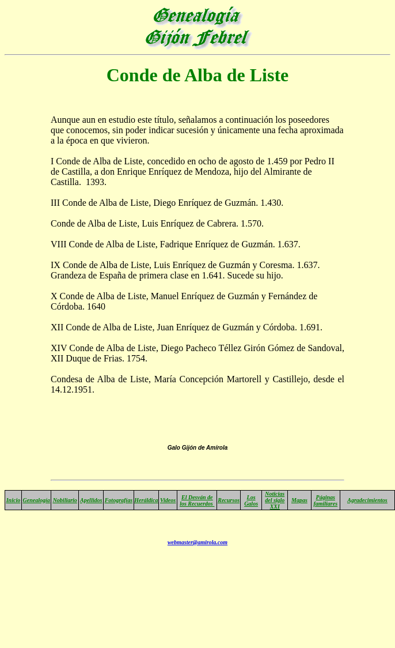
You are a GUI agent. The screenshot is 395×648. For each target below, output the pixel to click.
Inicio (13, 500)
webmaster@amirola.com (197, 542)
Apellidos (91, 500)
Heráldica (146, 500)
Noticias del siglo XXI (274, 500)
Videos (168, 500)
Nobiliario (65, 500)
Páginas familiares (325, 500)
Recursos (229, 500)
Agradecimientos (367, 500)
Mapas (299, 500)
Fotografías (118, 500)
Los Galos (251, 500)
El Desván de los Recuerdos (197, 500)
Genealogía (36, 500)
